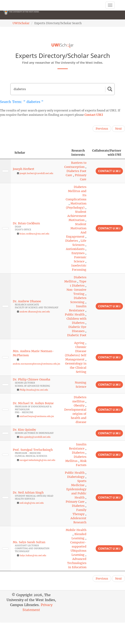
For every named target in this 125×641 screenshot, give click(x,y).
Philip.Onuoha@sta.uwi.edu (34, 390)
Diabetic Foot (76, 335)
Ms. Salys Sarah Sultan (29, 542)
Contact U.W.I (94, 115)
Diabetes (71, 241)
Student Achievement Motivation (76, 216)
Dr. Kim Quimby (24, 430)
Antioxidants (75, 249)
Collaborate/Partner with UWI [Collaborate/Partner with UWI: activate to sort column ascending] (106, 153)
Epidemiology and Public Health (76, 493)
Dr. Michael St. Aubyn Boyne (33, 403)
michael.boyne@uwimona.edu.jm (37, 416)
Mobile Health (76, 530)
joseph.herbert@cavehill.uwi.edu (36, 173)
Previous (102, 128)
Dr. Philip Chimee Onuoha (31, 379)
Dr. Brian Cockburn (26, 223)
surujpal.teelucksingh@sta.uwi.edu (37, 460)
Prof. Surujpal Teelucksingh (33, 450)
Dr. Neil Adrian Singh (28, 492)
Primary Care (75, 501)
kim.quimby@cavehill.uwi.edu (35, 437)
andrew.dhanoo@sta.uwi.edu (35, 311)
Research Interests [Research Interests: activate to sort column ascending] (78, 153)
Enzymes (78, 253)
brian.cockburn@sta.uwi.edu (34, 233)
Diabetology (76, 477)
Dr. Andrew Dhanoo (27, 301)
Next (118, 128)
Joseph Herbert (23, 169)
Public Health (75, 314)
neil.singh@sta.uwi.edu (32, 503)
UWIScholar (21, 23)
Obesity (79, 405)
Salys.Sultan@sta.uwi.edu (33, 555)
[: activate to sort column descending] (5, 152)
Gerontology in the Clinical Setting (75, 368)
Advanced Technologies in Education (76, 563)
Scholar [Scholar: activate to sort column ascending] (19, 152)
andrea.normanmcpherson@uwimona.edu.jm (36, 363)
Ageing (79, 343)
